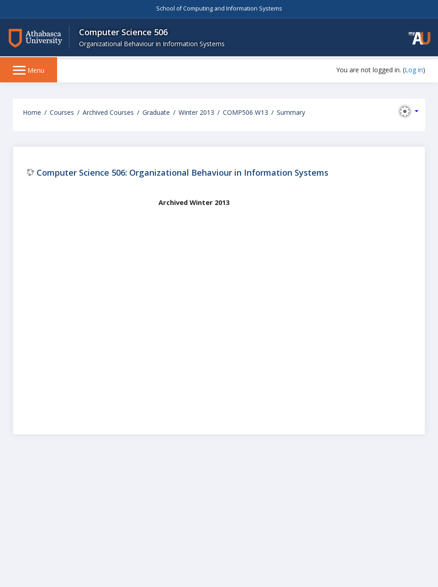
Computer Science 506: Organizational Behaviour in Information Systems (182, 172)
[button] (415, 40)
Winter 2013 (196, 112)
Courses (62, 112)
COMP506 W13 (245, 112)
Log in (414, 69)
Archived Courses (108, 112)
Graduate (156, 112)
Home (32, 112)
